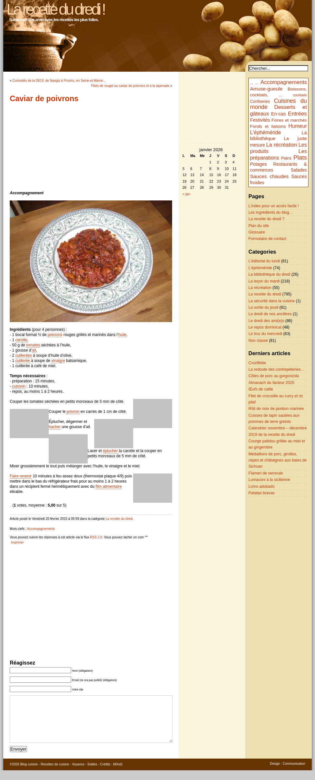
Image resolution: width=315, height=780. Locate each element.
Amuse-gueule (266, 88)
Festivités (260, 120)
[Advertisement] (91, 146)
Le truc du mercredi (265, 333)
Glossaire (256, 232)
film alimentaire (108, 486)
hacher (55, 427)
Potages (258, 164)
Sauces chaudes (269, 176)
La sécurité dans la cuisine (271, 301)
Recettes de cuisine (55, 774)
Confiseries (260, 101)
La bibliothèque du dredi (269, 274)
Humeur (297, 126)
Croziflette (257, 363)
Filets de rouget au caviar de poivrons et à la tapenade (130, 86)
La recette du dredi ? (266, 219)
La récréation (281, 145)
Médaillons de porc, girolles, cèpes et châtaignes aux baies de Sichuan (277, 460)
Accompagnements (41, 529)
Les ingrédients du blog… (270, 212)
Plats (300, 157)
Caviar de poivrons (44, 98)
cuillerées (23, 355)
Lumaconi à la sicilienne (269, 479)
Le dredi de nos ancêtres (270, 314)
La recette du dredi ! (55, 9)
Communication (294, 773)
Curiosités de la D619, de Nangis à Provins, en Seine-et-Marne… (59, 80)
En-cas (278, 113)
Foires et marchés (289, 120)
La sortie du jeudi (263, 307)
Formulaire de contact (267, 238)
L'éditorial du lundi (264, 261)
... (251, 83)
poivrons (55, 334)
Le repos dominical (265, 327)
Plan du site (258, 225)
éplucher (110, 451)
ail (34, 350)
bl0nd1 (118, 774)
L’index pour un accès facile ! (273, 206)
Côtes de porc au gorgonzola (273, 376)
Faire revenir (21, 476)
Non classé (258, 340)
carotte (21, 340)
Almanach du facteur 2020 (271, 382)
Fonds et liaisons (268, 126)
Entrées (297, 114)
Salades (299, 170)
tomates (33, 345)
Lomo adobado (261, 486)
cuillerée (22, 360)
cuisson (18, 386)
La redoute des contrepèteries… (276, 369)
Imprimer (17, 542)
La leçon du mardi (264, 281)
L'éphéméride (265, 132)
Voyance (78, 774)
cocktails (300, 95)
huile (122, 334)
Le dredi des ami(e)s (266, 320)
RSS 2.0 (96, 537)
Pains (286, 158)
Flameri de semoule (265, 473)
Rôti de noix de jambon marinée (276, 408)
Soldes (92, 774)
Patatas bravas (261, 493)
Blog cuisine (29, 774)
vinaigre (58, 360)
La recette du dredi (119, 519)
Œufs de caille (260, 389)
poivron (73, 411)
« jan (186, 194)
